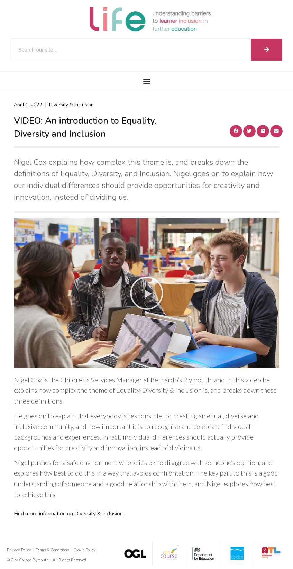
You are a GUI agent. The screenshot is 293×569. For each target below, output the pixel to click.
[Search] (266, 50)
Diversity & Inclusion (71, 104)
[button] (146, 81)
